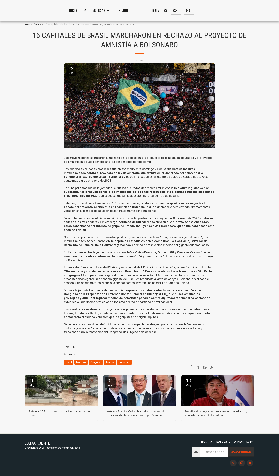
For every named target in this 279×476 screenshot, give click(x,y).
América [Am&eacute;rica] (69, 354)
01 (110, 382)
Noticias (38, 24)
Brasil (69, 362)
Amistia (110, 362)
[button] (73, 11)
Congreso (95, 362)
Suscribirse (241, 451)
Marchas (81, 362)
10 (32, 382)
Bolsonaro (124, 362)
